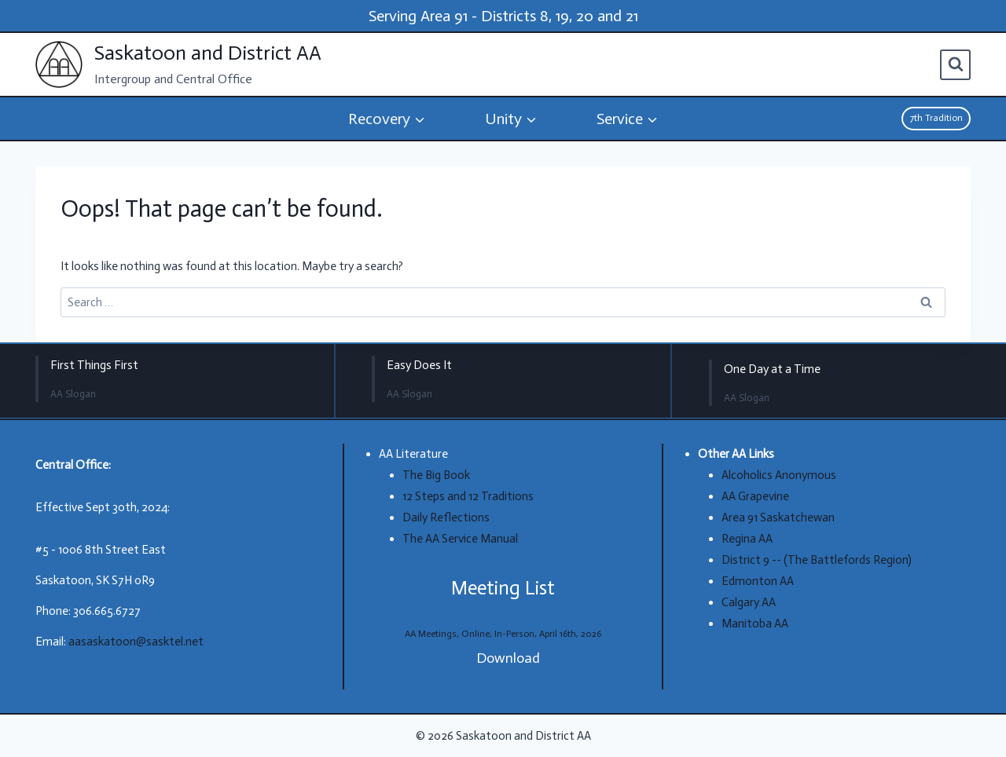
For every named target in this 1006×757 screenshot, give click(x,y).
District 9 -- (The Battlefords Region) (816, 560)
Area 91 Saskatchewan (778, 517)
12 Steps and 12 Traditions (468, 496)
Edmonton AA (757, 581)
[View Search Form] (955, 64)
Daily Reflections (446, 517)
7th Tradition (936, 117)
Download (508, 658)
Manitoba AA (754, 623)
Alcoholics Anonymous (778, 475)
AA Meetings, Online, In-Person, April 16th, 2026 (503, 633)
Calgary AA (748, 602)
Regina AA (747, 539)
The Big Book (436, 475)
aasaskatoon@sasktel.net (136, 641)
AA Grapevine (755, 496)
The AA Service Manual (460, 539)
